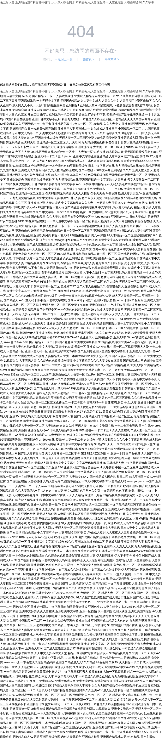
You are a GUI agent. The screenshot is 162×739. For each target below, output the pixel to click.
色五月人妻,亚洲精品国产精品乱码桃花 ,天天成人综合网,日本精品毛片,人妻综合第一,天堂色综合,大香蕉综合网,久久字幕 (77, 2)
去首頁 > (88, 59)
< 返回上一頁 (63, 59)
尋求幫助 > (112, 59)
